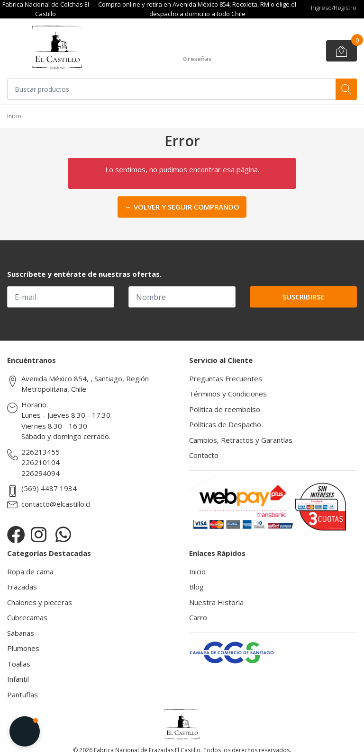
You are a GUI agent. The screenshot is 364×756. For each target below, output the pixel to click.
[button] (24, 731)
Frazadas (22, 586)
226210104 (40, 462)
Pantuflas (22, 694)
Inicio (197, 571)
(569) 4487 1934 (49, 488)
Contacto (203, 455)
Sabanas (20, 633)
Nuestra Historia (216, 602)
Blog (196, 586)
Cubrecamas (27, 617)
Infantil (18, 679)
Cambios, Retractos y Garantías (240, 440)
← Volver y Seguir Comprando (182, 206)
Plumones (23, 648)
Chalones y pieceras (39, 602)
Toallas (18, 663)
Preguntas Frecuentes (225, 378)
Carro (198, 617)
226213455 (40, 452)
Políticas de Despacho (225, 424)
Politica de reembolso (224, 409)
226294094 (40, 473)
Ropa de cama (30, 571)
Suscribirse (303, 296)
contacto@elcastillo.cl (56, 504)
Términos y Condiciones (228, 393)
